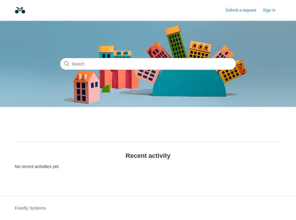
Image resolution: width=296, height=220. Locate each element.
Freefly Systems (30, 208)
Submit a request (240, 10)
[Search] (148, 64)
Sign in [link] (269, 10)
